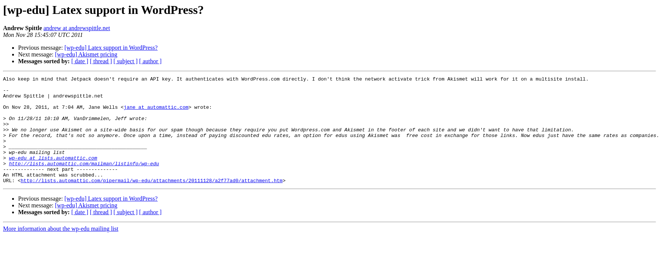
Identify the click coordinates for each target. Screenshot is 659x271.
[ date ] (79, 61)
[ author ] (150, 61)
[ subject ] (126, 61)
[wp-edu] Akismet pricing (86, 54)
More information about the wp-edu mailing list (60, 250)
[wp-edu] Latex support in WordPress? (111, 47)
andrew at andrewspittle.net (76, 28)
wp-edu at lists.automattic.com (53, 174)
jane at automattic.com (156, 113)
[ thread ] (101, 61)
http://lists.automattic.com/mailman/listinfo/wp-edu (84, 181)
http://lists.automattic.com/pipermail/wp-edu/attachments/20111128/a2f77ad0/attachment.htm (152, 201)
